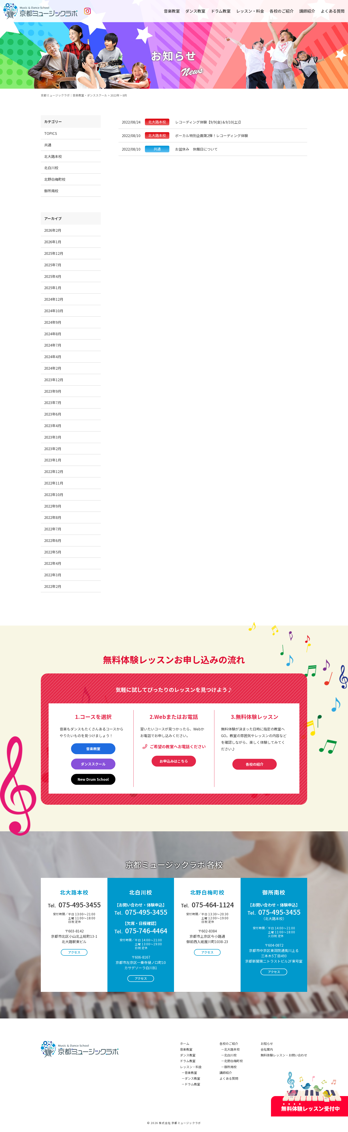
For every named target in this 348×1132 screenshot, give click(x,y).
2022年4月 (52, 563)
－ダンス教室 (190, 1078)
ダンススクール (93, 764)
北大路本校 (53, 156)
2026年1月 (52, 241)
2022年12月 (53, 471)
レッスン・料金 (250, 11)
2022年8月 (52, 517)
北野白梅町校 (54, 179)
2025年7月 (52, 264)
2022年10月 (53, 494)
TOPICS (50, 133)
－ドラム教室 (190, 1084)
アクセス (74, 952)
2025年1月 (52, 287)
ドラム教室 (221, 11)
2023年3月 (52, 437)
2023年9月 (52, 391)
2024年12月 (53, 299)
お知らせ (267, 1043)
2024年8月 (52, 333)
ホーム (184, 1043)
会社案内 (267, 1049)
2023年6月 (52, 414)
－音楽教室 (188, 1072)
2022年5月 (52, 552)
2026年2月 (52, 230)
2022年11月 (53, 483)
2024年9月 (52, 322)
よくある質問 (333, 11)
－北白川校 (228, 1055)
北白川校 (51, 167)
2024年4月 (52, 356)
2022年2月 (52, 586)
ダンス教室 (195, 11)
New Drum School (93, 779)
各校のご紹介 (282, 11)
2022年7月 (52, 529)
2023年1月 (52, 460)
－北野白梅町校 (231, 1061)
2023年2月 (52, 448)
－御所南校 (228, 1067)
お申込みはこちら (174, 761)
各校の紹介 (254, 764)
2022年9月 (52, 506)
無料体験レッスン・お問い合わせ (284, 1055)
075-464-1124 (207, 904)
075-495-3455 (74, 904)
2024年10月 (53, 310)
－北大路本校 (229, 1049)
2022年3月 (52, 574)
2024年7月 (52, 345)
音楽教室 (172, 11)
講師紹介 (307, 11)
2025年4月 (52, 276)
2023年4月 (52, 425)
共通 (47, 144)
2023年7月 (52, 402)
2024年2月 (52, 368)
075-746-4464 (140, 930)
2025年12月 (53, 253)
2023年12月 (53, 379)
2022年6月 (52, 540)
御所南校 (51, 190)
